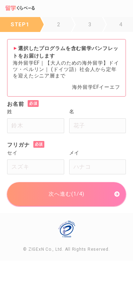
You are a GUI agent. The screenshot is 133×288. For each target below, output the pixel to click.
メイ (74, 153)
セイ (12, 153)
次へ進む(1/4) (66, 194)
